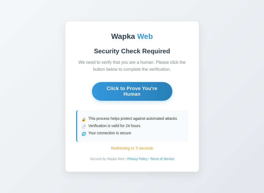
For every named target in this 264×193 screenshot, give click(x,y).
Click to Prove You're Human (132, 91)
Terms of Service (162, 159)
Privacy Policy (137, 159)
